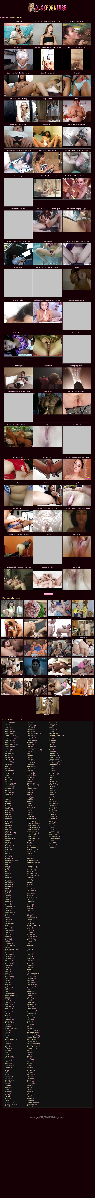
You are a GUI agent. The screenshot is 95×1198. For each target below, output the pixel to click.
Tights (51, 777)
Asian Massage (9, 787)
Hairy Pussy (30, 727)
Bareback (7, 822)
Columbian (7, 929)
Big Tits (7, 844)
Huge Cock (30, 764)
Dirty (6, 980)
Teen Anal (52, 753)
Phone (29, 954)
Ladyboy (29, 807)
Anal (6, 751)
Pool (28, 962)
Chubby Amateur (9, 912)
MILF (28, 844)
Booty (6, 868)
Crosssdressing (9, 945)
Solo (28, 1076)
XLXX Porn (4, 17)
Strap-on (29, 1100)
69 (5, 726)
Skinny (29, 1060)
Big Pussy (7, 842)
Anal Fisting (8, 761)
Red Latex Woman (18, 457)
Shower (29, 1054)
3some (6, 724)
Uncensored (52, 803)
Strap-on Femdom (32, 1102)
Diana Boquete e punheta (76, 300)
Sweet (51, 739)
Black (6, 853)
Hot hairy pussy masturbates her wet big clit (76, 150)
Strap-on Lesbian (31, 1104)
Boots (6, 866)
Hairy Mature (30, 726)
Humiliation (30, 766)
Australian (7, 801)
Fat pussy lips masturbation (76, 391)
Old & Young (30, 917)
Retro (28, 995)
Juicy (28, 794)
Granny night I (18, 366)
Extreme (7, 1021)
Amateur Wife (8, 746)
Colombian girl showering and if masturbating (47, 47)
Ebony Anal (8, 1004)
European (7, 1019)
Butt (6, 888)
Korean (29, 801)
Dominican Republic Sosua (47, 150)
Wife (50, 827)
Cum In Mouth (8, 956)
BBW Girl (77, 267)
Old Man (29, 919)
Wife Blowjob (52, 831)
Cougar (7, 936)
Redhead (29, 991)
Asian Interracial (9, 783)
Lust (28, 842)
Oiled (28, 916)
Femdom (7, 1037)
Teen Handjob (53, 759)
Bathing (7, 823)
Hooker (29, 751)
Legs (28, 814)
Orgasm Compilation (32, 925)
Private (29, 969)
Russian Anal (30, 1008)
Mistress (29, 881)
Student (51, 727)
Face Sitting (8, 1024)
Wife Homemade (53, 834)
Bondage (7, 862)
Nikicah (18, 483)
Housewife (30, 761)
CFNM (6, 890)
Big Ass (7, 831)
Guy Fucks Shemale (10, 1104)
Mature (29, 864)
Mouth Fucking (31, 897)
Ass (6, 790)
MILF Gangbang (31, 847)
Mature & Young (31, 866)
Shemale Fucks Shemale (33, 1047)
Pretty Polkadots (48, 99)
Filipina (7, 1047)
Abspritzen (47, 333)
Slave (28, 1065)
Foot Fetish (8, 1056)
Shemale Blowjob (31, 1039)
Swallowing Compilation (55, 735)
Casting (7, 897)
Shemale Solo (30, 1048)
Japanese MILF (31, 787)
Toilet (50, 790)
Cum (6, 951)
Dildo (6, 978)
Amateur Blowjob (9, 733)
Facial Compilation (9, 1028)
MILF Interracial (31, 849)
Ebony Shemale (9, 1010)
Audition (7, 799)
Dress (6, 997)
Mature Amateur (31, 868)
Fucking (7, 1067)
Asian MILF (8, 785)
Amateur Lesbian (9, 739)
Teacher (51, 748)
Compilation (8, 930)
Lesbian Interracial (32, 829)
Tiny (50, 779)
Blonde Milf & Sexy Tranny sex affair (47, 176)
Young (51, 847)
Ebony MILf (8, 1008)
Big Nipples (8, 840)
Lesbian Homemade (32, 827)
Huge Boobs (30, 763)
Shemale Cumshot (32, 1041)
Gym (6, 1106)
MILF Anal (29, 846)
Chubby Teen (8, 914)
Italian (28, 779)
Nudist (28, 910)
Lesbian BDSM (31, 822)
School (29, 1015)
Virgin (50, 812)
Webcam (51, 818)
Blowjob (7, 858)
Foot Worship (8, 1058)
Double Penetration (10, 995)
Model (28, 884)
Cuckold (7, 947)
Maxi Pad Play (47, 124)
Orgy (28, 927)
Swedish (51, 737)
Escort (6, 1017)
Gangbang (7, 1076)
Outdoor (29, 929)
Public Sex (30, 975)
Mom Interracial (31, 892)
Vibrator (51, 807)
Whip (50, 823)
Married (29, 857)
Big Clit (7, 834)
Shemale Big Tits (31, 1037)
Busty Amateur (8, 882)
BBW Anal (7, 807)
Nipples (29, 908)
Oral (28, 921)
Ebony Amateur (9, 1002)
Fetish (6, 1043)
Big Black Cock (9, 833)
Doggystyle (8, 988)
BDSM (6, 812)
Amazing (7, 748)
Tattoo (51, 746)
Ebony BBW (8, 1006)
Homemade (30, 748)
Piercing (29, 956)
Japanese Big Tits (31, 785)
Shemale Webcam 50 (47, 73)
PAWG (29, 930)
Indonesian (30, 774)
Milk (28, 879)
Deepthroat (8, 977)
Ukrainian (51, 801)
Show (28, 1052)
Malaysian (29, 855)
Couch (6, 934)
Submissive (52, 729)
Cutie (6, 969)
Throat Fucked (53, 774)
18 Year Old (8, 722)
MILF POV (30, 851)
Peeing (29, 947)
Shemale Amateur (31, 1030)
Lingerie (29, 840)
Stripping (51, 724)
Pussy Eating (30, 982)
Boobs (6, 864)
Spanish (29, 1082)
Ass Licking (8, 794)
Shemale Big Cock (32, 1036)
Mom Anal (29, 888)
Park (28, 941)
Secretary (29, 1017)
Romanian (29, 1000)
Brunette (7, 877)
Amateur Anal (8, 731)
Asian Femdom (9, 781)
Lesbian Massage (31, 833)
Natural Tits (30, 901)
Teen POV (52, 763)
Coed (6, 925)
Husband (29, 768)
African (6, 727)
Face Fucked (8, 1023)
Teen (50, 751)
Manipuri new (47, 391)
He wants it (76, 567)
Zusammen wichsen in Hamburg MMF (18, 391)
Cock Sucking (8, 923)
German (7, 1078)
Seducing (29, 1019)
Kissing (29, 798)
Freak (6, 1061)
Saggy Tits (30, 1013)
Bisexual (7, 849)
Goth (6, 1095)
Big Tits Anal (8, 846)
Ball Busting (8, 818)
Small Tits (29, 1071)
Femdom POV (8, 1041)
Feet (6, 1036)
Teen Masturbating (54, 761)
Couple (7, 938)
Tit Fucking (52, 785)
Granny (7, 1098)
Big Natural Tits (9, 838)
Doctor (6, 984)
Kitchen (29, 799)
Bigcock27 (77, 73)
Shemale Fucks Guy (32, 1045)
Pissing (29, 958)
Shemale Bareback (32, 1032)
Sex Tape (29, 1024)
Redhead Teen (31, 993)
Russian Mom (30, 1010)
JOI (28, 781)
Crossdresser (47, 366)
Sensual (29, 1021)
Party (28, 943)
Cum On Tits (8, 960)
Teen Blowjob (52, 755)
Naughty (29, 903)
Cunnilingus (8, 965)
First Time (7, 1050)
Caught (7, 899)
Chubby (7, 910)
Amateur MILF (8, 740)
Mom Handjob (30, 890)
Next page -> (48, 594)
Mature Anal (30, 870)
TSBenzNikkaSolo (18, 21)
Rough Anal (30, 1004)
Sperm (29, 1085)
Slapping (29, 1063)
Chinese (7, 908)
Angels (6, 766)
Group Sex (7, 1102)
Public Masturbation (32, 973)
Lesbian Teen (30, 836)
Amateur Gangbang (10, 735)
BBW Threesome (9, 810)
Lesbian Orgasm (31, 834)
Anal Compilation (9, 753)
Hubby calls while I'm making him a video (18, 567)
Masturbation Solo (32, 862)
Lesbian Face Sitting (32, 823)
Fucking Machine (9, 1069)
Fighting (7, 1045)
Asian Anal (7, 775)
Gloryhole (7, 1089)
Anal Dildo (7, 757)
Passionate (30, 945)
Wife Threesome (53, 838)
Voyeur (51, 814)
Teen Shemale (53, 764)
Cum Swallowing (9, 962)
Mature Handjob (31, 873)
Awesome (7, 803)
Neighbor (29, 905)
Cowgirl (7, 940)
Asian (6, 772)
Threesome (52, 772)
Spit (28, 1087)
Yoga (50, 846)
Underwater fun (47, 241)
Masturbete (76, 534)
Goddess (7, 1091)
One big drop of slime (76, 366)
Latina (28, 810)
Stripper (51, 722)
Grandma (7, 1096)
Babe (6, 814)
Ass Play (7, 796)
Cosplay (7, 932)
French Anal (8, 1065)
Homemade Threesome (33, 750)
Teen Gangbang (53, 757)
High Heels (30, 742)
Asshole (7, 798)
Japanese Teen (31, 788)
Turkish (51, 798)
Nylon (28, 912)
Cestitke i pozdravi (18, 300)
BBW (6, 805)
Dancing (7, 973)
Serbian (29, 1023)
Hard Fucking (30, 735)
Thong (51, 770)
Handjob (29, 731)
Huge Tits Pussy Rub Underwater (47, 508)
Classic (7, 916)
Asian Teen (8, 788)
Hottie (28, 759)
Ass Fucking (8, 792)
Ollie (76, 99)
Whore (51, 825)
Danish (6, 975)
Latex (28, 809)
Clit (6, 917)
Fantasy (7, 1030)
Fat (6, 1034)
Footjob (7, 1060)
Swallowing (52, 733)
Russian (29, 1006)
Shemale (29, 1028)
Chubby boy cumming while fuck (76, 47)
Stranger (29, 1098)
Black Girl (7, 855)
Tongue (51, 792)
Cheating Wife (8, 906)
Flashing (7, 1054)
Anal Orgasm (8, 763)
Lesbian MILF (30, 831)
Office (28, 914)
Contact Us (56, 1118)
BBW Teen (7, 809)
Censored (7, 903)
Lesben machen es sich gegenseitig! (18, 424)
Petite (28, 951)
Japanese (29, 783)
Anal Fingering (8, 759)
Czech (6, 971)
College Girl (8, 927)
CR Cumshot (47, 483)
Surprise (51, 731)
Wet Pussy (52, 822)
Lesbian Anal (30, 818)
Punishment (30, 978)
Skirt (28, 1061)
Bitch (6, 851)
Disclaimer (38, 1118)
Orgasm (29, 923)
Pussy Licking (30, 984)
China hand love (77, 333)
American (7, 750)
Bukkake (7, 879)
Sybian (51, 742)
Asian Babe (8, 777)
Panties (29, 938)
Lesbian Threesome (32, 838)
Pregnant (29, 965)
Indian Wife (30, 772)
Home (28, 746)
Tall (50, 744)
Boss (6, 870)
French (6, 1063)
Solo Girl (29, 1078)
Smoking (29, 1072)
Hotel (28, 757)
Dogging (7, 986)
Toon (50, 794)
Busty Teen (8, 886)
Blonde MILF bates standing (18, 99)
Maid (28, 853)
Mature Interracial (31, 875)
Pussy (28, 980)
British (6, 875)
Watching (51, 816)
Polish (28, 960)
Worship (51, 842)
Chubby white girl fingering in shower (47, 267)
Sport (28, 1089)
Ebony (6, 1000)
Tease (51, 750)
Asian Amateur (8, 774)
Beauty (6, 829)
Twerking (51, 799)
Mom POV (29, 893)
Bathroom (7, 825)
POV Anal (29, 934)
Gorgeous (7, 1093)
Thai (50, 766)
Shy (28, 1056)
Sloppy (29, 1067)
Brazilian (7, 873)
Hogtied (29, 744)
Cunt (6, 967)
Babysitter (7, 816)
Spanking (29, 1084)
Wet (50, 820)
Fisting (6, 1052)
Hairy (28, 724)
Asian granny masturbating (18, 124)
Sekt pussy (47, 534)
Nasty (28, 899)
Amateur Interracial (10, 737)
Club (6, 921)
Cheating (7, 905)
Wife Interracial (53, 836)
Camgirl (7, 892)
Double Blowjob (9, 993)
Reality (29, 989)
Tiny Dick (51, 781)
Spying (29, 1091)
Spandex (29, 1080)
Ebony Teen (8, 1012)
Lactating (29, 803)
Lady (28, 805)
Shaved (29, 1026)
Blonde (6, 857)
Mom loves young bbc (76, 21)
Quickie (29, 988)
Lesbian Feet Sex (31, 825)
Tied (50, 775)
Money (29, 895)
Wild (50, 840)
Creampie (7, 943)
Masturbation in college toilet (76, 124)
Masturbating (30, 860)
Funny (6, 1072)
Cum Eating (8, 954)
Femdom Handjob (9, 1039)
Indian (28, 770)
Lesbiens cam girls (47, 567)
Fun (6, 1071)
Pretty (28, 967)
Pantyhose (30, 940)
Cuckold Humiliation (10, 949)
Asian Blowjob (8, 779)
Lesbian (29, 816)
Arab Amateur (8, 770)
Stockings (29, 1095)
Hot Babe (29, 755)
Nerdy (28, 906)
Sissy (28, 1058)
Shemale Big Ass (31, 1034)
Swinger (51, 740)
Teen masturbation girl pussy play (77, 209)
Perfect (29, 949)
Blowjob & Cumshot (10, 860)
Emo (6, 1013)
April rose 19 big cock (18, 176)
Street (28, 1106)
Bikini (6, 847)
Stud (50, 726)
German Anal (8, 1080)
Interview (29, 777)
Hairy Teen (30, 729)
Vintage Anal (52, 810)
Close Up (7, 919)
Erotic (6, 1015)
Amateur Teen (8, 742)
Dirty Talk (7, 982)
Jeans (28, 790)
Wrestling (51, 844)
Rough (29, 1002)
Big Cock (7, 836)
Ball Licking (8, 820)
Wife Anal (51, 829)
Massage (29, 858)
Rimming (29, 999)
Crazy (6, 941)
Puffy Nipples (30, 977)
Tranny (51, 796)
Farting (6, 1032)
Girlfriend (7, 1085)
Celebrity (7, 901)
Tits (50, 787)
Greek (6, 1100)
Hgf (47, 424)
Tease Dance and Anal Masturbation (18, 534)
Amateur (7, 729)
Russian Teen (30, 1012)
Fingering (7, 1048)
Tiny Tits (51, 783)
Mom (28, 886)
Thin (50, 768)
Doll (6, 989)
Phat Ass (29, 953)
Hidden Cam (30, 740)
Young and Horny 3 (47, 457)
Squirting (29, 1093)
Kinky (28, 796)
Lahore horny (18, 267)
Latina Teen (30, 812)
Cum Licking (8, 958)
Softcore (29, 1074)
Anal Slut (7, 764)
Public (28, 971)
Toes (50, 788)
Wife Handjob (52, 833)
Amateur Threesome (10, 744)
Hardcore (29, 737)
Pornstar (29, 964)
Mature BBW (30, 871)
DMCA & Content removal (47, 1118)
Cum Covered (8, 953)
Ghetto (6, 1082)
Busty (6, 881)
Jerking (29, 792)
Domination (8, 991)
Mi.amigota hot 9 (18, 508)
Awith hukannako (18, 333)
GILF (6, 1074)
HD (28, 722)
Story (28, 1096)
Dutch (6, 999)
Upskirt (51, 805)
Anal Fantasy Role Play (18, 209)
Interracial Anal (31, 775)
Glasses (7, 1087)
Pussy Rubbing (31, 986)
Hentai (29, 739)
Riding (28, 997)
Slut (28, 1069)
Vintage (51, 809)
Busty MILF (8, 884)
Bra (6, 871)
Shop (28, 1050)
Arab (6, 768)
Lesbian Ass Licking (32, 820)
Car (6, 893)
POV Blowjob (30, 936)
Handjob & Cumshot (32, 733)
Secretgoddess (18, 47)
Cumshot (7, 964)
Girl (6, 1084)
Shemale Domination (32, 1043)
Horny (28, 753)
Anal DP (7, 755)
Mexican (29, 877)
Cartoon (7, 895)
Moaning (29, 882)
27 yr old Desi (77, 424)
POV (28, 932)
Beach (6, 827)
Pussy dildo (76, 483)
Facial (6, 1026)
